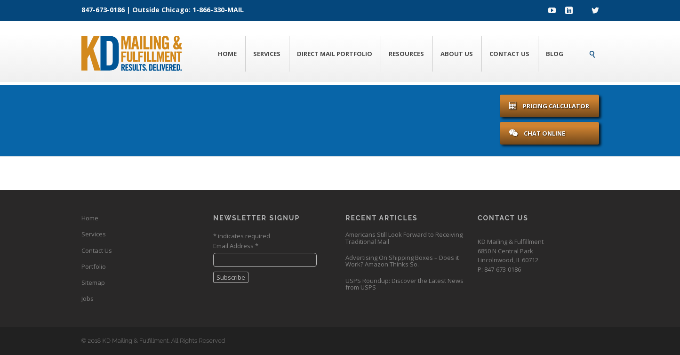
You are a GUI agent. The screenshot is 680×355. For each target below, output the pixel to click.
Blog (554, 53)
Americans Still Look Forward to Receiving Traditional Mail (404, 237)
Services (266, 53)
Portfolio (93, 266)
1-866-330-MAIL (218, 9)
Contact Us (509, 53)
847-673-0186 (103, 9)
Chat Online (537, 133)
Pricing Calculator (549, 106)
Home (227, 53)
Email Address (235, 246)
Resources (406, 53)
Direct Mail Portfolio (334, 53)
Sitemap (93, 282)
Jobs (87, 298)
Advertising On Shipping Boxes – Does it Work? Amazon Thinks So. (402, 260)
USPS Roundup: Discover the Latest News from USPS (404, 283)
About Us (456, 53)
